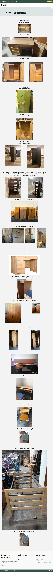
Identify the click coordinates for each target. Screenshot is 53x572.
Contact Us (20, 560)
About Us (20, 559)
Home (19, 557)
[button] (29, 4)
